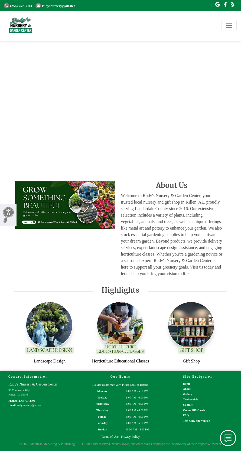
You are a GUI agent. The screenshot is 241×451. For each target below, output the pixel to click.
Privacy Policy (130, 437)
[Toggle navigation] (229, 25)
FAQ (186, 415)
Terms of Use (109, 437)
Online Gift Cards (194, 410)
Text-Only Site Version (196, 420)
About (187, 388)
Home (186, 383)
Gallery (187, 394)
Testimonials (190, 399)
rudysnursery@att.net (55, 6)
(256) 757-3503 (18, 6)
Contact (188, 404)
